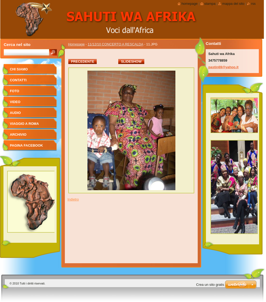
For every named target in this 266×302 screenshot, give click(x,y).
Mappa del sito (233, 4)
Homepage (76, 44)
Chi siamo (19, 69)
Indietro (73, 199)
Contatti (18, 80)
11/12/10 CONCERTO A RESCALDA (115, 44)
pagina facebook (26, 145)
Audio (15, 113)
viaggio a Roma (24, 124)
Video (15, 102)
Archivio (18, 135)
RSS (253, 4)
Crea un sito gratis (210, 285)
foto (14, 91)
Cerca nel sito (17, 44)
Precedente (82, 61)
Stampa (210, 4)
